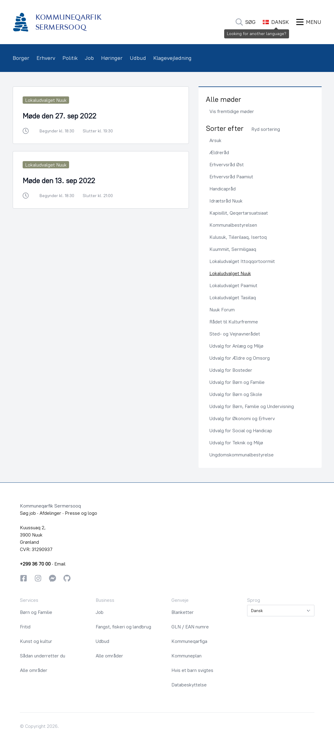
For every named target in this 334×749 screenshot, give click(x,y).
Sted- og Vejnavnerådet (234, 334)
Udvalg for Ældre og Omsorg (239, 358)
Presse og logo (81, 513)
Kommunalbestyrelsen (233, 225)
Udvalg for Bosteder (230, 370)
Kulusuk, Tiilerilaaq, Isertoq (238, 237)
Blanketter (182, 612)
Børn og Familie (36, 612)
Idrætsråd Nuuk (226, 201)
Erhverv (46, 57)
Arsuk (215, 140)
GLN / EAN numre (190, 627)
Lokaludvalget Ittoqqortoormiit (242, 261)
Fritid (25, 627)
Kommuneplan (186, 656)
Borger (21, 57)
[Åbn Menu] (308, 22)
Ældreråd (219, 152)
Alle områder (33, 670)
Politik (70, 57)
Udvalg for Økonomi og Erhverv (242, 418)
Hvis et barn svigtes (192, 670)
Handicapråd (222, 189)
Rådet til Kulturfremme (233, 322)
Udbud (138, 57)
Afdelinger (50, 513)
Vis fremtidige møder (231, 111)
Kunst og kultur (36, 641)
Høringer (111, 57)
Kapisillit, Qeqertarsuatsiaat (238, 213)
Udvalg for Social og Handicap (240, 430)
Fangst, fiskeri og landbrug (123, 627)
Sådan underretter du (42, 656)
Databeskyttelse (189, 685)
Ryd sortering (265, 129)
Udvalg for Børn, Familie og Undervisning (251, 406)
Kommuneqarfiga (189, 641)
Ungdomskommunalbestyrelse (241, 455)
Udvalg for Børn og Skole (235, 394)
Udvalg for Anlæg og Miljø (236, 346)
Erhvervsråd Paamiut (231, 176)
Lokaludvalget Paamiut (233, 285)
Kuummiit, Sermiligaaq (232, 249)
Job (89, 57)
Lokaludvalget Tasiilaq (232, 297)
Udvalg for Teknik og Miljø (236, 442)
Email (59, 564)
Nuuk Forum (222, 309)
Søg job (28, 513)
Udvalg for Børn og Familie (237, 382)
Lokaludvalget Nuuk (230, 273)
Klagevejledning (172, 57)
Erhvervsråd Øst (226, 164)
